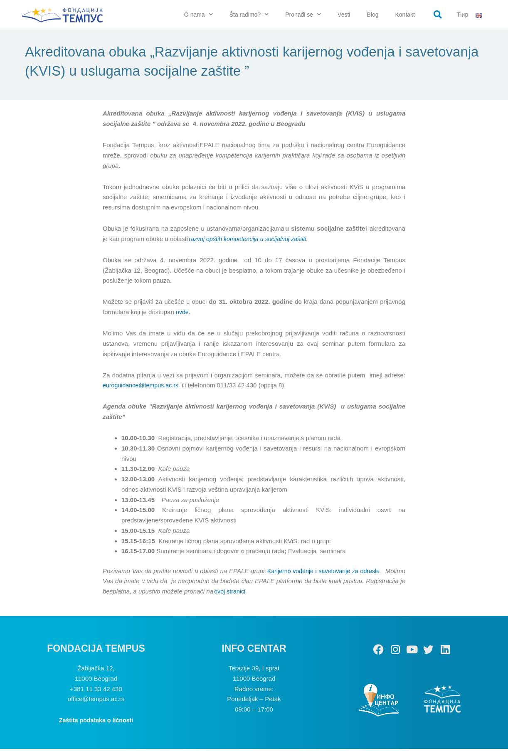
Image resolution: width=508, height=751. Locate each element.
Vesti (344, 14)
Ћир (463, 14)
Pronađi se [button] (303, 14)
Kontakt (404, 14)
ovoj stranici (271, 593)
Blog (372, 14)
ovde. (183, 314)
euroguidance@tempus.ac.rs (142, 387)
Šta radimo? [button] (249, 14)
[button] (438, 14)
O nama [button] (198, 14)
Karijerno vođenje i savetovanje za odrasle (341, 572)
